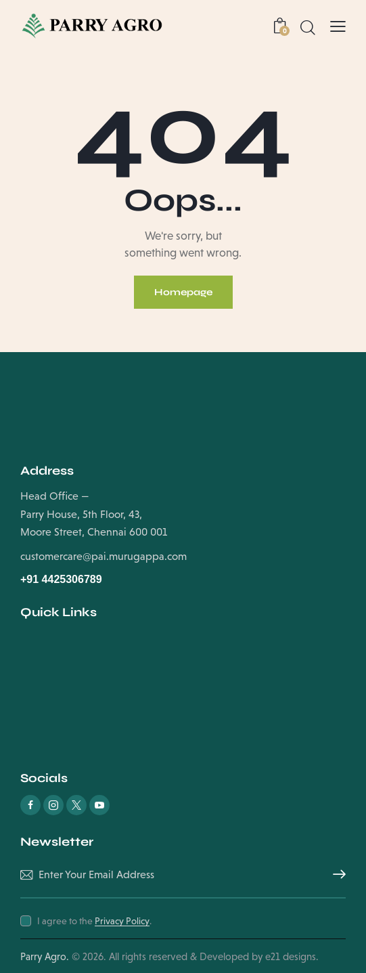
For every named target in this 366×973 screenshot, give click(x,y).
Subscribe (335, 874)
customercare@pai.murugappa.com (103, 556)
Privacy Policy (122, 921)
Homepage (183, 292)
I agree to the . (94, 920)
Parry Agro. (44, 956)
